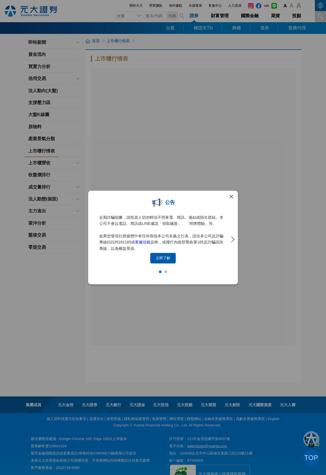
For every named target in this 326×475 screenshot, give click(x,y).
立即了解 (163, 258)
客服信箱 (143, 242)
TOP (311, 457)
